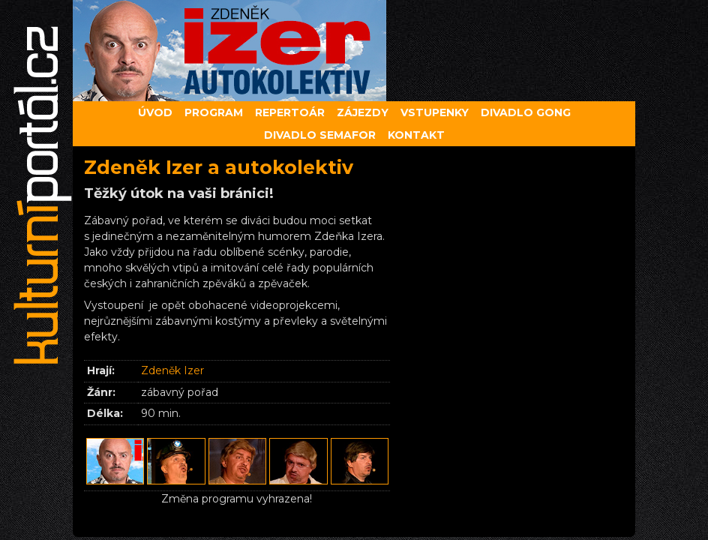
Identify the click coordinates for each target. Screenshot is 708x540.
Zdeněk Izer (172, 370)
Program (213, 112)
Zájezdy (362, 112)
